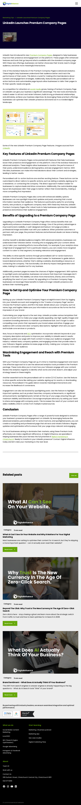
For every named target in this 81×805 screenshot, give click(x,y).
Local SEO (6, 736)
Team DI (6, 766)
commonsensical (10, 802)
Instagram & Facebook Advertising (11, 751)
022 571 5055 (7, 781)
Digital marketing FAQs (37, 742)
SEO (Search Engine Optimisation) (10, 741)
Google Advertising (10, 746)
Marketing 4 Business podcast (40, 730)
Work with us (7, 770)
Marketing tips (34, 734)
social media (35, 89)
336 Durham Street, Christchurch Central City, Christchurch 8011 (27, 777)
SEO (29, 333)
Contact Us (7, 774)
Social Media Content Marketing (11, 731)
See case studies (35, 738)
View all (73, 475)
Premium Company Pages (41, 55)
